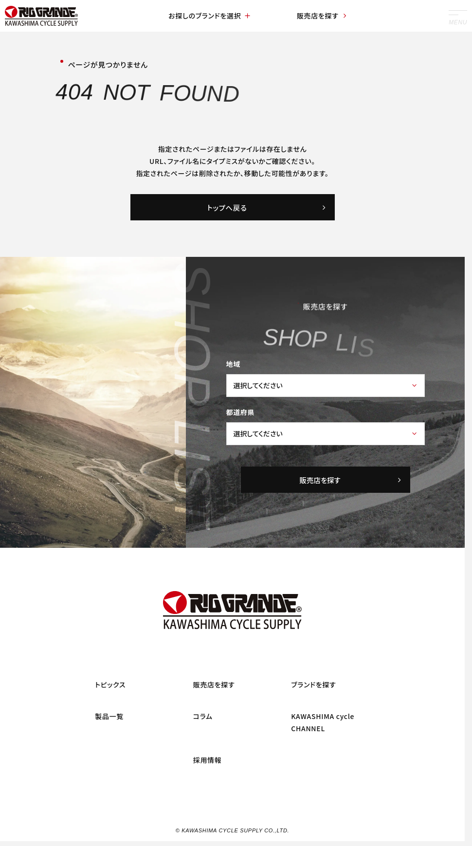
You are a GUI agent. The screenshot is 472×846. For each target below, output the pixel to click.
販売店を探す (322, 15)
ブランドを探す (313, 684)
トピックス (110, 684)
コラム (203, 716)
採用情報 (207, 760)
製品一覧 (109, 716)
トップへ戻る (267, 207)
